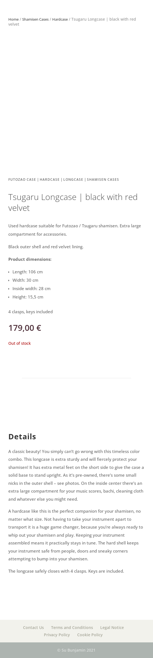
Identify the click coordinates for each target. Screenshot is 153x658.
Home (13, 19)
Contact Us (33, 627)
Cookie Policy (90, 634)
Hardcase (60, 19)
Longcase (73, 179)
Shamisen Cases (35, 19)
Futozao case (22, 179)
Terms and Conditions (72, 627)
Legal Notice (112, 627)
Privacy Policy (57, 634)
